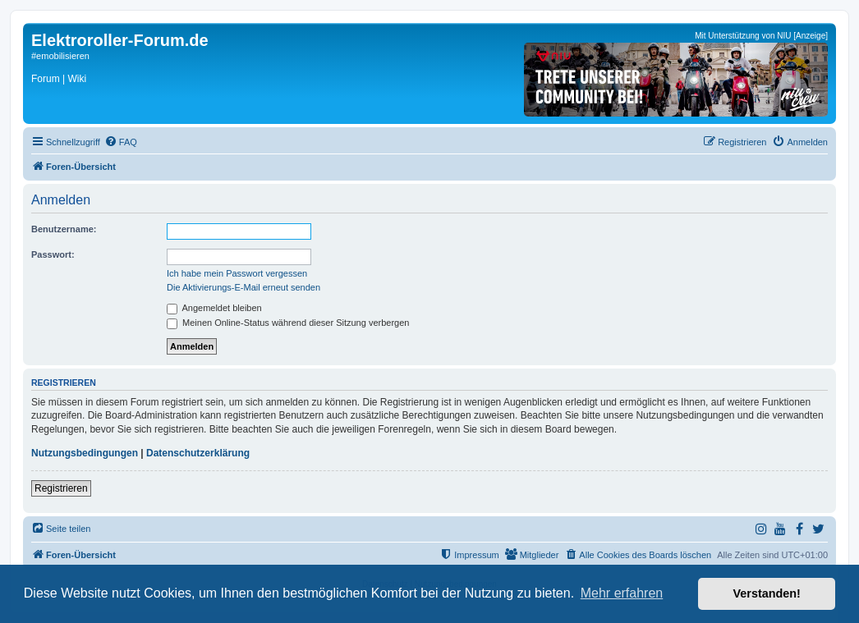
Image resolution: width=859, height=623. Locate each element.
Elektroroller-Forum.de (120, 40)
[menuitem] (120, 142)
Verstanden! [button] (767, 593)
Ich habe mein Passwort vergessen (237, 273)
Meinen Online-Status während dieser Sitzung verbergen (288, 323)
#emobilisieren (60, 56)
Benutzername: (63, 229)
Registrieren (61, 488)
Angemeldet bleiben (214, 308)
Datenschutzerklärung (198, 453)
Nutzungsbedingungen (84, 453)
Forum (45, 79)
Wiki (76, 79)
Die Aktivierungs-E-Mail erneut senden (243, 287)
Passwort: (53, 254)
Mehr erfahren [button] (622, 593)
